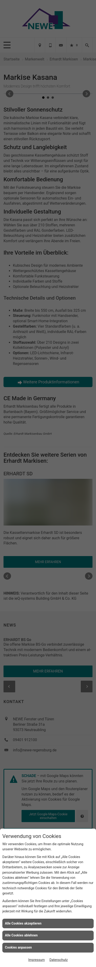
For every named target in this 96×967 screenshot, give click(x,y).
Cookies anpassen (18, 947)
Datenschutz (58, 960)
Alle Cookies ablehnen (21, 935)
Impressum (36, 960)
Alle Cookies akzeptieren (23, 923)
